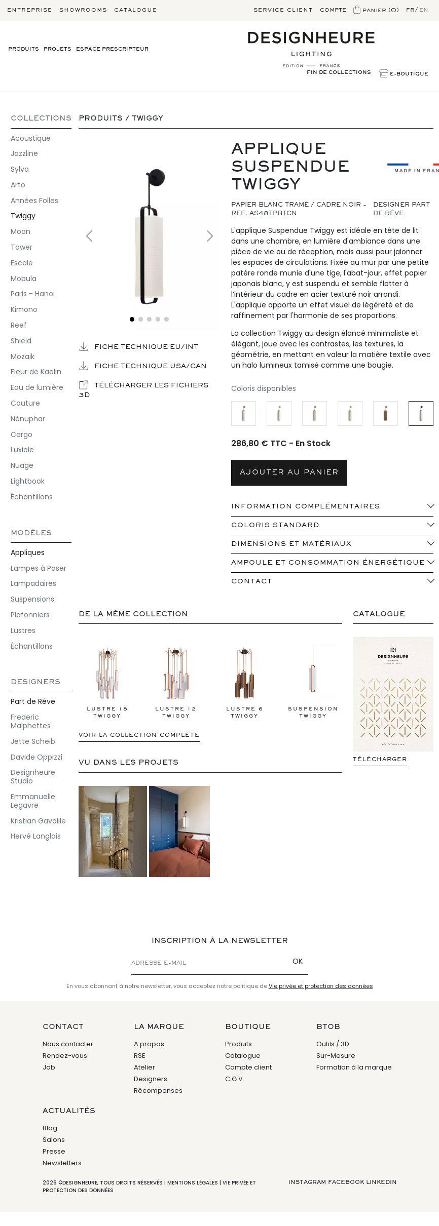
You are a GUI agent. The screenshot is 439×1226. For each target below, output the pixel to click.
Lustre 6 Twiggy (244, 681)
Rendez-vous (65, 1055)
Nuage (22, 465)
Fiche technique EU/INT (138, 346)
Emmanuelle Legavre (33, 801)
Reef (19, 325)
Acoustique (31, 138)
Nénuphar (28, 419)
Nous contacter (68, 1044)
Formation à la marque (354, 1067)
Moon (20, 231)
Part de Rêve (33, 701)
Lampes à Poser (38, 568)
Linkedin (381, 1182)
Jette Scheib (33, 741)
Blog (50, 1128)
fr (410, 10)
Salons (54, 1139)
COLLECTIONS (41, 118)
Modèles (31, 533)
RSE (139, 1055)
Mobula (23, 278)
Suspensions (32, 599)
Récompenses (158, 1090)
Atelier (144, 1067)
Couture (25, 403)
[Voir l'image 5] (166, 319)
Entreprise (29, 10)
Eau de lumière (37, 387)
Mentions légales (192, 1183)
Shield (21, 341)
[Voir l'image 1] (132, 319)
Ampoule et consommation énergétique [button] (328, 563)
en (423, 10)
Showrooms (83, 10)
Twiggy (23, 216)
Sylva (20, 169)
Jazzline (24, 153)
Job (49, 1067)
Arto (18, 185)
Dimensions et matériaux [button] (291, 544)
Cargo (21, 434)
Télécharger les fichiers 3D (143, 389)
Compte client (248, 1067)
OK (297, 961)
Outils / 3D (332, 1044)
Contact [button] (251, 582)
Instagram (307, 1182)
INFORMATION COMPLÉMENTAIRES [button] (305, 507)
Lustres (23, 630)
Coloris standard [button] (275, 526)
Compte (333, 10)
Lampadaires (33, 583)
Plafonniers (30, 615)
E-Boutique (403, 74)
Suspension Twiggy (313, 681)
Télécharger (380, 759)
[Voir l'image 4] (158, 319)
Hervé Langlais (36, 836)
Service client (283, 10)
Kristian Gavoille (38, 821)
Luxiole (22, 450)
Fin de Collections (339, 72)
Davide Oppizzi (36, 757)
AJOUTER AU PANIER (289, 472)
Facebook (346, 1182)
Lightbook (28, 481)
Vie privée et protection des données (321, 986)
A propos (149, 1044)
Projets (57, 49)
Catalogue (135, 10)
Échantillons (32, 497)
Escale (22, 263)
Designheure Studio (33, 776)
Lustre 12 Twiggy (176, 681)
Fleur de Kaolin (36, 372)
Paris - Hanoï (33, 294)
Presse (54, 1151)
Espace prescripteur (112, 49)
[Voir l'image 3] (149, 319)
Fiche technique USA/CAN (143, 366)
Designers (35, 682)
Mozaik (22, 356)
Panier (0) (376, 11)
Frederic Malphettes (31, 721)
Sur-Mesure (335, 1055)
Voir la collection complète (139, 735)
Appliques (28, 552)
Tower (21, 247)
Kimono (24, 309)
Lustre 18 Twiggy (107, 681)
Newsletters (62, 1163)
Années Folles (34, 200)
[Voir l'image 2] (140, 319)
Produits (23, 49)
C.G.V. (234, 1079)
